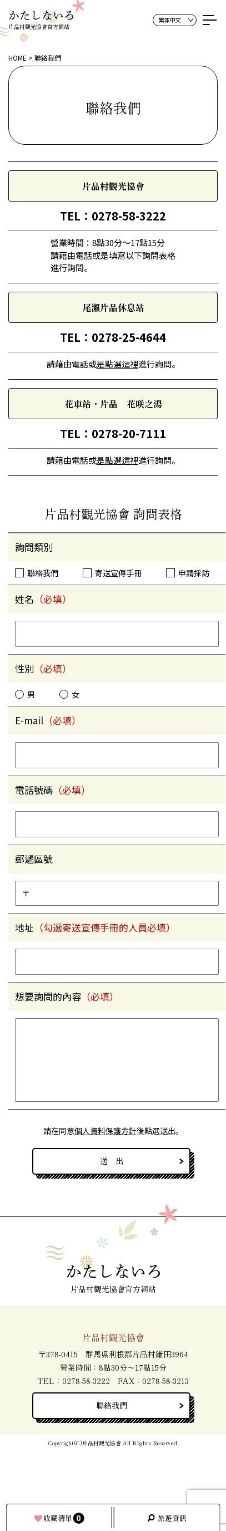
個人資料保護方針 (105, 1130)
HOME (17, 57)
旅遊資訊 (172, 1518)
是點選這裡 (117, 364)
